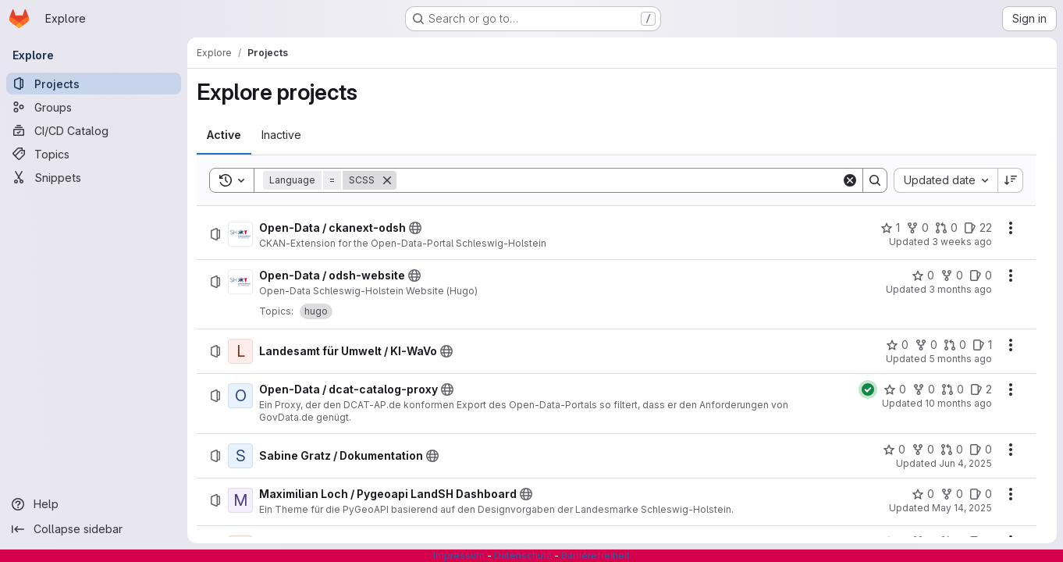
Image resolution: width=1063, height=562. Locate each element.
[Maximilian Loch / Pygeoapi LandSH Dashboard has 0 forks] (951, 494)
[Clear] (850, 180)
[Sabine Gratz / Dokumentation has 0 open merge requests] (951, 449)
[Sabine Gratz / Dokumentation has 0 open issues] (980, 449)
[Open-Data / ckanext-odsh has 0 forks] (917, 228)
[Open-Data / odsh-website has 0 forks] (951, 275)
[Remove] (387, 180)
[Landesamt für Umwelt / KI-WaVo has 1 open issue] (982, 345)
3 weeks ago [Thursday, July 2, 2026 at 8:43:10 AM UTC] (962, 241)
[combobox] (945, 180)
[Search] (619, 180)
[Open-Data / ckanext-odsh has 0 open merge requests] (946, 228)
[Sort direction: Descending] (1010, 180)
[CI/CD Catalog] (93, 130)
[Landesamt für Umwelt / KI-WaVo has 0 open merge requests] (955, 345)
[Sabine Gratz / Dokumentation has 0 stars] (894, 449)
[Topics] (93, 154)
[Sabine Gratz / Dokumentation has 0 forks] (923, 449)
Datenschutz (523, 555)
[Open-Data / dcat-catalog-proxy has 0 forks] (923, 389)
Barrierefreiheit (595, 555)
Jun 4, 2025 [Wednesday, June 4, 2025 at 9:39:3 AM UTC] (965, 463)
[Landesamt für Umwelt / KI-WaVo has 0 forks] (926, 345)
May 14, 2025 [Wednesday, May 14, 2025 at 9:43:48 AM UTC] (962, 508)
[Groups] (93, 107)
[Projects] (93, 83)
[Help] (93, 504)
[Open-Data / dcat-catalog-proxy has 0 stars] (894, 389)
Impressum (459, 555)
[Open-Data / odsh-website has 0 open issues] (980, 275)
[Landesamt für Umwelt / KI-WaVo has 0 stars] (897, 345)
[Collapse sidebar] (93, 529)
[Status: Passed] (868, 389)
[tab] (224, 135)
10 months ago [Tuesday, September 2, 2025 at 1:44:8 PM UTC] (958, 403)
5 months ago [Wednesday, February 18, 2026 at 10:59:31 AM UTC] (960, 359)
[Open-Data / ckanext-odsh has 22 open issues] (978, 228)
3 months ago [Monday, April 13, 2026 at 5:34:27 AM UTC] (960, 289)
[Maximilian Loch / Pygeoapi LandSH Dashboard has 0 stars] (923, 494)
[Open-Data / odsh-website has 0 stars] (923, 275)
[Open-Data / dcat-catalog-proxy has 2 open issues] (981, 389)
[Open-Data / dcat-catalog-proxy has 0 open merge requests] (952, 389)
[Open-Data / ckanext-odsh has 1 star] (890, 228)
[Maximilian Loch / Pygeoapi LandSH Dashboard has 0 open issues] (980, 494)
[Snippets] (93, 177)
